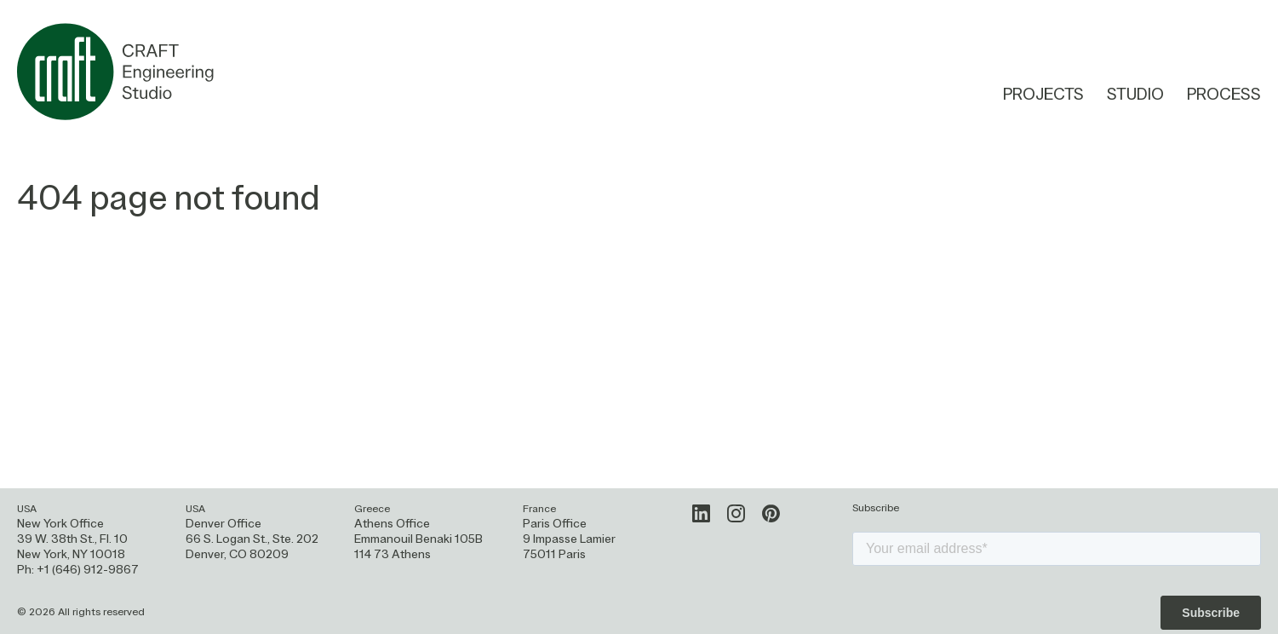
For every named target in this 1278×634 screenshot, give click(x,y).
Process (1224, 96)
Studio (1135, 95)
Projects (1043, 95)
